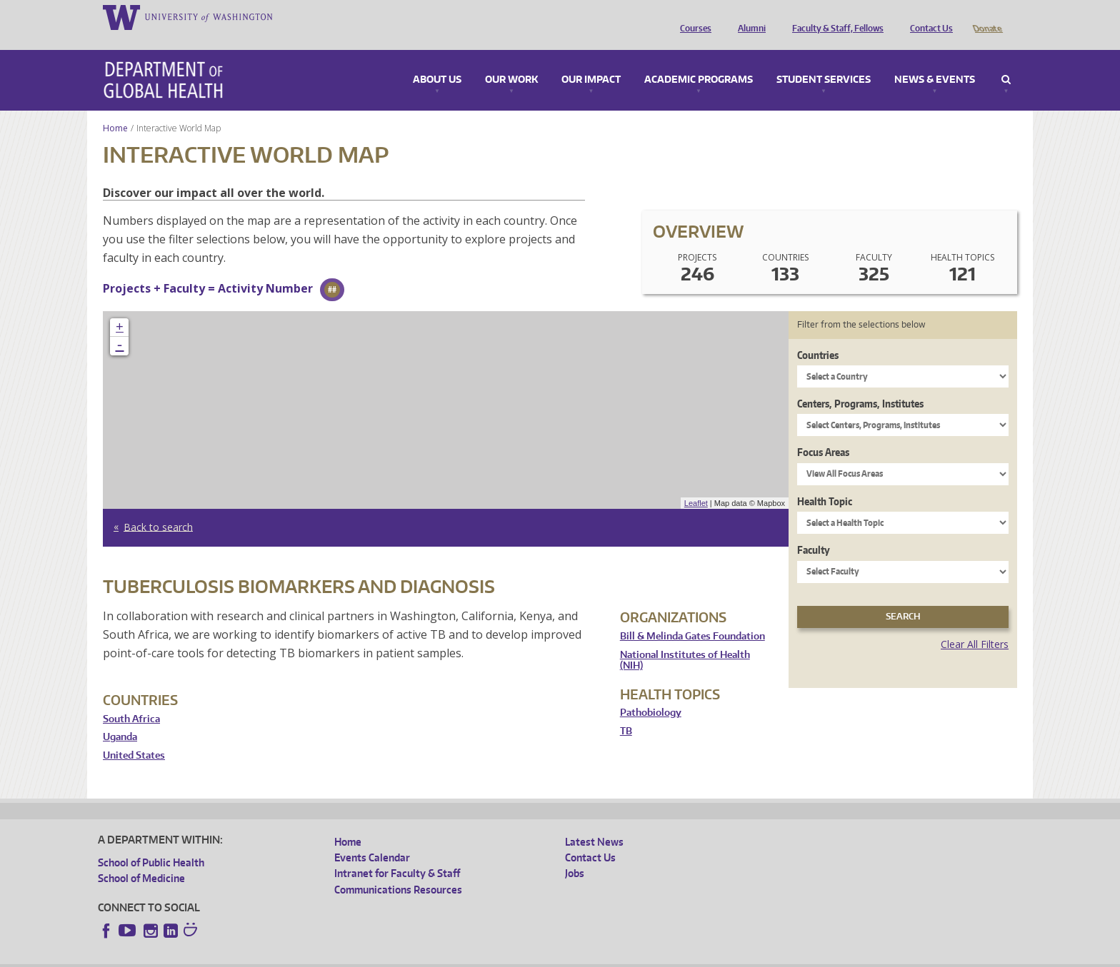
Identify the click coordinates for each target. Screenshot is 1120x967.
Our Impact (591, 60)
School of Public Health (151, 842)
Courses (692, 16)
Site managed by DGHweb (430, 955)
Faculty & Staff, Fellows (834, 16)
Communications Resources (398, 870)
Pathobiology (650, 692)
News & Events (934, 60)
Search (1006, 60)
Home (115, 108)
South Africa (131, 699)
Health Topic (824, 481)
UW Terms (345, 955)
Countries (818, 335)
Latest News (594, 822)
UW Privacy (287, 955)
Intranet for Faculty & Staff (397, 853)
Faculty (813, 530)
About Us (437, 60)
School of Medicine (141, 858)
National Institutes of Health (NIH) (685, 640)
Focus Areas (823, 432)
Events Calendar (372, 837)
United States (134, 735)
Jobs (574, 853)
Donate (987, 16)
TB (626, 711)
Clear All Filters (975, 624)
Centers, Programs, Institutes (860, 384)
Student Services (823, 60)
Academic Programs (698, 60)
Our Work (511, 60)
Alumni (748, 16)
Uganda (120, 717)
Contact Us (927, 16)
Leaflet (696, 483)
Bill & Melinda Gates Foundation (692, 616)
